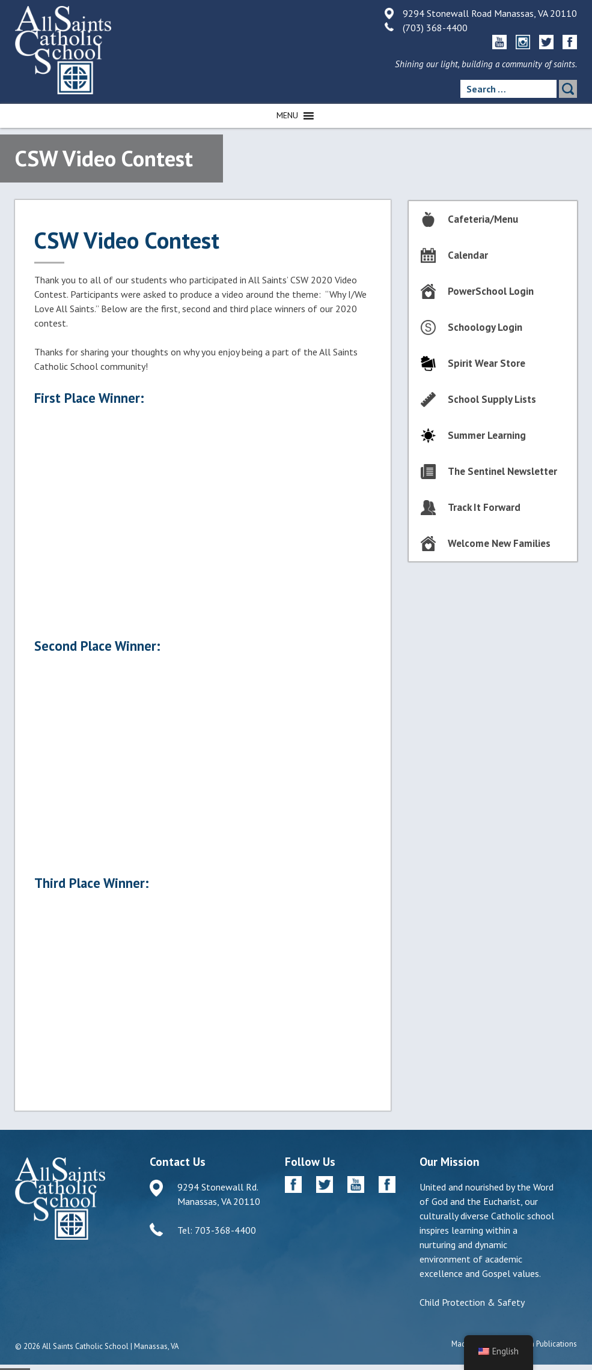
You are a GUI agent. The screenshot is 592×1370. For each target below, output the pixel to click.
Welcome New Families (499, 543)
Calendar (468, 255)
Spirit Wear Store (486, 363)
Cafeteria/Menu (483, 219)
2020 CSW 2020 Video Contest (202, 997)
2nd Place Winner (202, 760)
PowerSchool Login (491, 291)
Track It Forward (484, 507)
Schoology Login (485, 327)
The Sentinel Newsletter (502, 471)
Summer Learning (487, 435)
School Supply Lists (492, 399)
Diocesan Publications (540, 1344)
